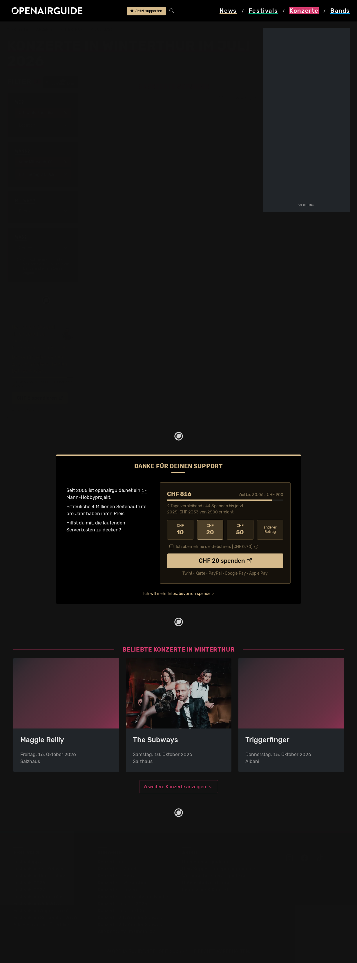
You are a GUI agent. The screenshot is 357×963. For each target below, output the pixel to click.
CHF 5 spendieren (40, 398)
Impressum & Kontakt (205, 889)
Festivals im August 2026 (41, 910)
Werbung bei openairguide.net (215, 876)
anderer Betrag (270, 529)
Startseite (17, 30)
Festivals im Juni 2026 (38, 896)
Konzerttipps (112, 862)
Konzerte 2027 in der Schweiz (130, 924)
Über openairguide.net (206, 862)
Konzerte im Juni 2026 (122, 903)
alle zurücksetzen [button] (60, 82)
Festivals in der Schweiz (39, 869)
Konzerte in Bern (116, 876)
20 (210, 530)
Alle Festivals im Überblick (41, 924)
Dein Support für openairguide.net (219, 869)
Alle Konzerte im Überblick (126, 931)
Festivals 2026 (29, 883)
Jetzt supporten (146, 11)
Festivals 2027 (29, 889)
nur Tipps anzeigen (237, 98)
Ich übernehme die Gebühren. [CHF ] (214, 547)
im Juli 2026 (101, 30)
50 (240, 530)
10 (180, 530)
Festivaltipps (27, 862)
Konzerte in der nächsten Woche (133, 896)
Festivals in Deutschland (40, 876)
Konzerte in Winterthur (122, 883)
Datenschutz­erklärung (206, 883)
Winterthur (71, 30)
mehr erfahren (25, 411)
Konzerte (44, 30)
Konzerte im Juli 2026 (122, 910)
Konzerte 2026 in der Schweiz (130, 917)
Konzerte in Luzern (118, 889)
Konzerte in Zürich (118, 869)
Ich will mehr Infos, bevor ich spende (177, 593)
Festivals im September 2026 (45, 917)
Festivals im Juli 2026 (37, 903)
